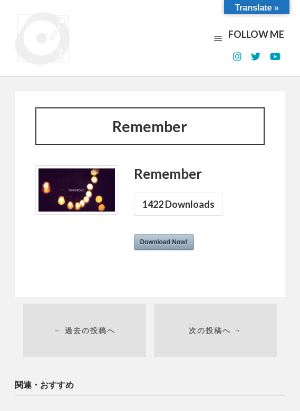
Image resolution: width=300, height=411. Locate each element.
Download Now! (164, 242)
